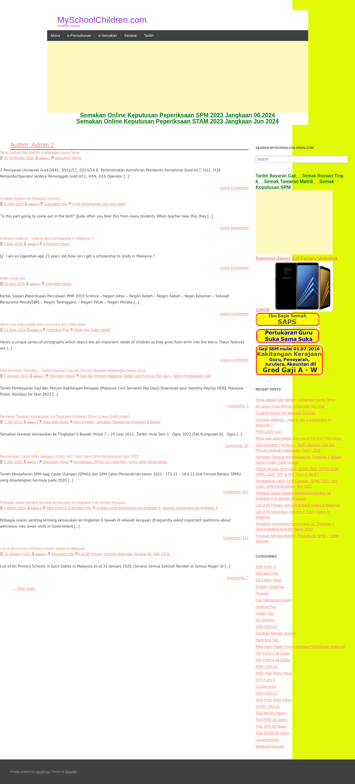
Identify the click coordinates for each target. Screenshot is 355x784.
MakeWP (71, 771)
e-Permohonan (79, 36)
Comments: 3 (238, 406)
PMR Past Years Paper (274, 673)
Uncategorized (267, 740)
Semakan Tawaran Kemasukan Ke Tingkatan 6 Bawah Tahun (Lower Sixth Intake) (65, 417)
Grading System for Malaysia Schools (30, 199)
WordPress (43, 771)
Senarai (130, 36)
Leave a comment (234, 188)
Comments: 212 (236, 538)
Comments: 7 (238, 578)
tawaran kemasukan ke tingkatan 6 (190, 508)
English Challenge (270, 587)
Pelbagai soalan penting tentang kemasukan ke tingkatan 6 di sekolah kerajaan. (63, 502)
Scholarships (266, 686)
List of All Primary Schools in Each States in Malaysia (42, 549)
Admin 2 (44, 158)
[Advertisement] (177, 77)
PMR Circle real (12, 278)
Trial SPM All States (271, 726)
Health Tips (265, 613)
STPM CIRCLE (268, 706)
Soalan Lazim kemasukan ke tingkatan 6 (128, 508)
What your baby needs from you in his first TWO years (43, 324)
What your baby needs (92, 330)
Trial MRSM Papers (271, 713)
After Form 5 (57, 508)
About (55, 36)
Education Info (55, 204)
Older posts (24, 588)
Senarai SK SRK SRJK (152, 554)
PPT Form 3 (265, 680)
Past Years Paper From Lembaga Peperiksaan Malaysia (300, 647)
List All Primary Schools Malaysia (105, 554)
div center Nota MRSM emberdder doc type (290, 406)
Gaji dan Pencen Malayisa (101, 376)
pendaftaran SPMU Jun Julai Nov (100, 462)
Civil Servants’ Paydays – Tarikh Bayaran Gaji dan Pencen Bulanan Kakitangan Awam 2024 (72, 370)
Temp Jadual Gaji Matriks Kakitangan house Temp (40, 152)
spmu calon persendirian (148, 462)
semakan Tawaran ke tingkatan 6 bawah (128, 422)
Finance (262, 593)
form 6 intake (84, 422)
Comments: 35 (237, 446)
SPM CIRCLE (267, 693)
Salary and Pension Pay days (147, 376)
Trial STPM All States (272, 733)
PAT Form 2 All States (273, 653)
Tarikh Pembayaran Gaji (192, 376)
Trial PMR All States (271, 720)
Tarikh (149, 36)
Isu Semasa (265, 620)
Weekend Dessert (270, 746)
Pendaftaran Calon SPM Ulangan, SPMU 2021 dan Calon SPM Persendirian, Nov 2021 (69, 456)
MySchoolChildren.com (102, 19)
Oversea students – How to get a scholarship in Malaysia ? (46, 238)
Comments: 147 (236, 492)
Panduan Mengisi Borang (276, 633)
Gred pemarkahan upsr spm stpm (99, 204)
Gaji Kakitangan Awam (274, 600)
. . (279, 176)
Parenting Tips (57, 330)
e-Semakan (108, 36)
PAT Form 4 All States (273, 660)
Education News (68, 158)
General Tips (266, 607)
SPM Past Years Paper (274, 700)
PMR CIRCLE (267, 667)
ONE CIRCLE (267, 627)
